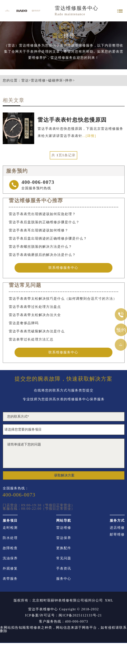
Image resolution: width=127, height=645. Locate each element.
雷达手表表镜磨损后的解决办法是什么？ (42, 255)
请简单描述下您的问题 (64, 453)
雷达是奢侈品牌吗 (24, 323)
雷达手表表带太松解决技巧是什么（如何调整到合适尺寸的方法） (63, 298)
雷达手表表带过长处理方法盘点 (35, 307)
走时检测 (10, 527)
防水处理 (10, 538)
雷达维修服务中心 (76, 8)
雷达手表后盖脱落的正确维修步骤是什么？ (44, 222)
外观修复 (10, 568)
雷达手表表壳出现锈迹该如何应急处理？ (42, 214)
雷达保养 (63, 538)
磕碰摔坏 (55, 80)
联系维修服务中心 (63, 267)
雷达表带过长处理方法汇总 (31, 339)
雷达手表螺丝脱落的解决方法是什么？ (40, 246)
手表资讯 (63, 568)
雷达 (25, 80)
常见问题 (63, 558)
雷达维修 (38, 80)
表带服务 (10, 578)
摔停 (68, 80)
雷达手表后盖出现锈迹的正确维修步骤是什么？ (48, 238)
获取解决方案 (64, 475)
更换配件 (63, 548)
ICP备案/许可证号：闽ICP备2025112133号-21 (63, 615)
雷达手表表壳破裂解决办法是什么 (37, 331)
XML (109, 600)
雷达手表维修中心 (43, 609)
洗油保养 (10, 558)
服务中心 (63, 578)
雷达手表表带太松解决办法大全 (35, 315)
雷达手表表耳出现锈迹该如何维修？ (38, 230)
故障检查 (10, 548)
